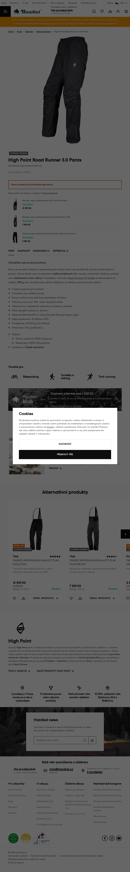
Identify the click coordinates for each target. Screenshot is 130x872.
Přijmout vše (65, 454)
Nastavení (65, 444)
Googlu (50, 427)
